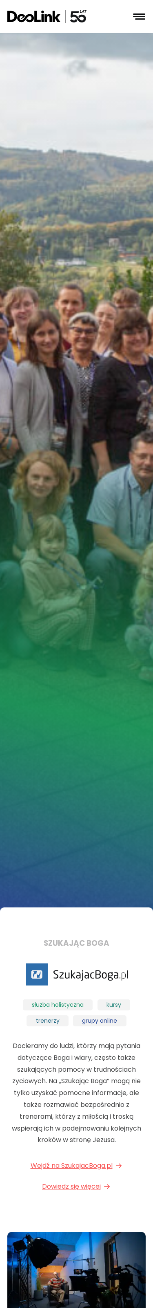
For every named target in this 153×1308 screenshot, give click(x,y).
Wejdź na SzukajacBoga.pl (77, 1165)
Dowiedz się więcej (76, 1186)
